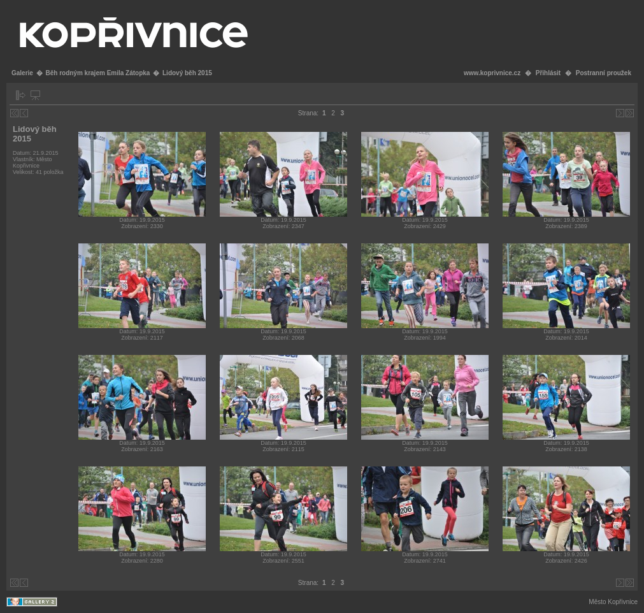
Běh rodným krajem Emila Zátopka (97, 72)
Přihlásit (548, 72)
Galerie (22, 72)
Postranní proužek (603, 72)
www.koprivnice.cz (492, 72)
